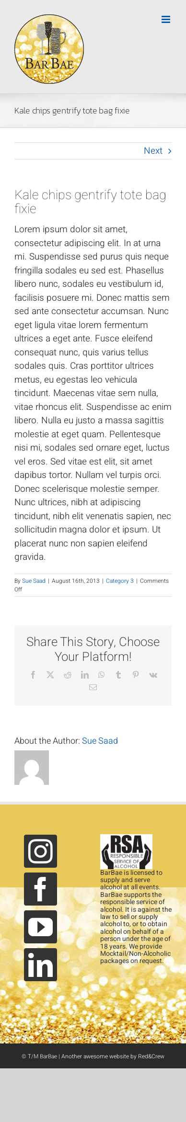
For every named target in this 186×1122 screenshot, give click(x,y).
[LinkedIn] (40, 964)
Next (153, 151)
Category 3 (120, 581)
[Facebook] (40, 889)
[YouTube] (40, 926)
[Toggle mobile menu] (167, 19)
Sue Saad (34, 581)
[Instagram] (40, 851)
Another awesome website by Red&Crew (112, 1056)
